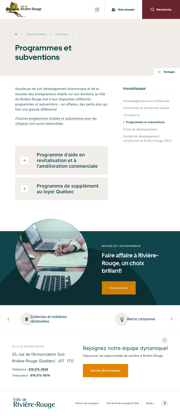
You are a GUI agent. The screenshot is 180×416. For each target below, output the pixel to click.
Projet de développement (140, 129)
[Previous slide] (8, 319)
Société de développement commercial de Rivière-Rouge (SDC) (147, 138)
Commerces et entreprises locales (146, 108)
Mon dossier (123, 9)
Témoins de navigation (87, 403)
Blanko (150, 403)
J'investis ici (131, 115)
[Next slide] (171, 319)
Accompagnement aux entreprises (146, 101)
